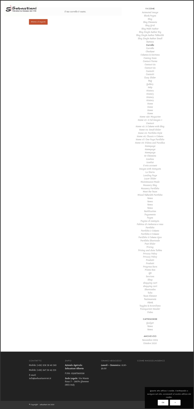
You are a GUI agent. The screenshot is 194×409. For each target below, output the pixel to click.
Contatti (150, 71)
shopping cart (150, 282)
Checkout (150, 51)
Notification (150, 211)
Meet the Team (150, 191)
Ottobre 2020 (150, 343)
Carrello (150, 45)
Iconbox (150, 159)
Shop (150, 279)
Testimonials (150, 299)
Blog (150, 19)
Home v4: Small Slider (150, 129)
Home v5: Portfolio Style (150, 133)
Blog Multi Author (150, 28)
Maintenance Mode (150, 181)
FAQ (150, 80)
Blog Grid (150, 25)
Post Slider (150, 243)
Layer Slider (150, 178)
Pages (150, 217)
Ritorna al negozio (38, 22)
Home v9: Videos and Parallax (150, 142)
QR (150, 273)
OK (163, 402)
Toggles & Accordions (150, 305)
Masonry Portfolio (150, 188)
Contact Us (150, 64)
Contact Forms (150, 61)
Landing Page (150, 175)
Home (150, 103)
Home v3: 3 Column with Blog (150, 126)
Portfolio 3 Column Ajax (150, 237)
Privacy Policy (150, 253)
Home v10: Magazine (150, 116)
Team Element (150, 295)
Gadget (150, 322)
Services (150, 276)
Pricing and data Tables (150, 250)
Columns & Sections (150, 54)
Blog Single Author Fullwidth (150, 35)
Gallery (150, 84)
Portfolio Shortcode (150, 240)
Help (150, 87)
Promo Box (150, 269)
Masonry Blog (150, 185)
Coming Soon (150, 58)
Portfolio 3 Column (150, 234)
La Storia (150, 172)
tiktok (150, 302)
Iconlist (150, 162)
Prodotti (150, 260)
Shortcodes (150, 289)
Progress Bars (150, 266)
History (150, 90)
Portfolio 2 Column (150, 230)
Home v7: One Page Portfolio (150, 139)
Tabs (150, 292)
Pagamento (150, 214)
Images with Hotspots (150, 168)
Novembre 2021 (150, 340)
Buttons (150, 41)
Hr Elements (150, 155)
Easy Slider (150, 77)
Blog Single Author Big (150, 32)
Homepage (150, 146)
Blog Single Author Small (150, 38)
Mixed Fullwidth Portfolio (150, 194)
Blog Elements (150, 22)
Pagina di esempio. (150, 221)
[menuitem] (128, 8)
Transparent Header (150, 308)
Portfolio (150, 227)
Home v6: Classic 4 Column (150, 136)
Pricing (150, 247)
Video (150, 312)
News (150, 198)
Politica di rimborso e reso (150, 224)
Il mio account (150, 165)
